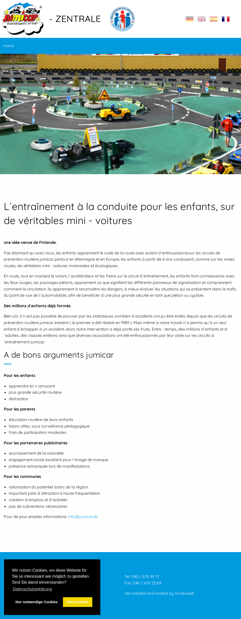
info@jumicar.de (83, 516)
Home (8, 45)
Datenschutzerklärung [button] (32, 589)
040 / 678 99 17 (145, 576)
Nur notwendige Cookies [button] (37, 602)
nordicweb (184, 593)
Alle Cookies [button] (77, 602)
